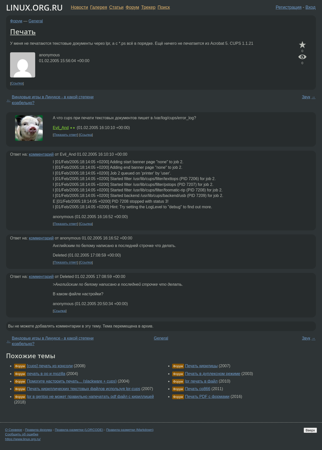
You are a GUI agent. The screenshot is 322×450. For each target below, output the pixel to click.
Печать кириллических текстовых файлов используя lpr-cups (83, 389)
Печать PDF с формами (207, 396)
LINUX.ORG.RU (34, 7)
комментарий (41, 154)
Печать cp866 (197, 389)
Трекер (148, 7)
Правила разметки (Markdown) (129, 430)
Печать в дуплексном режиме (212, 374)
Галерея (98, 7)
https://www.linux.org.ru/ (22, 439)
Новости (79, 7)
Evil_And (61, 128)
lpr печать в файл (201, 381)
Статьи (116, 7)
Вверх (310, 430)
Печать (23, 31)
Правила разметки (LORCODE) (79, 430)
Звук (306, 97)
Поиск (164, 7)
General (36, 21)
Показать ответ (65, 135)
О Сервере (13, 430)
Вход (310, 7)
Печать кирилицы (201, 366)
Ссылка (17, 83)
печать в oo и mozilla (46, 374)
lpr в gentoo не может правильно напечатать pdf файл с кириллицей (90, 396)
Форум (132, 7)
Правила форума (38, 430)
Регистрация (289, 7)
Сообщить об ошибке (21, 434)
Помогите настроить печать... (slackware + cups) (72, 381)
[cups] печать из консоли (50, 366)
